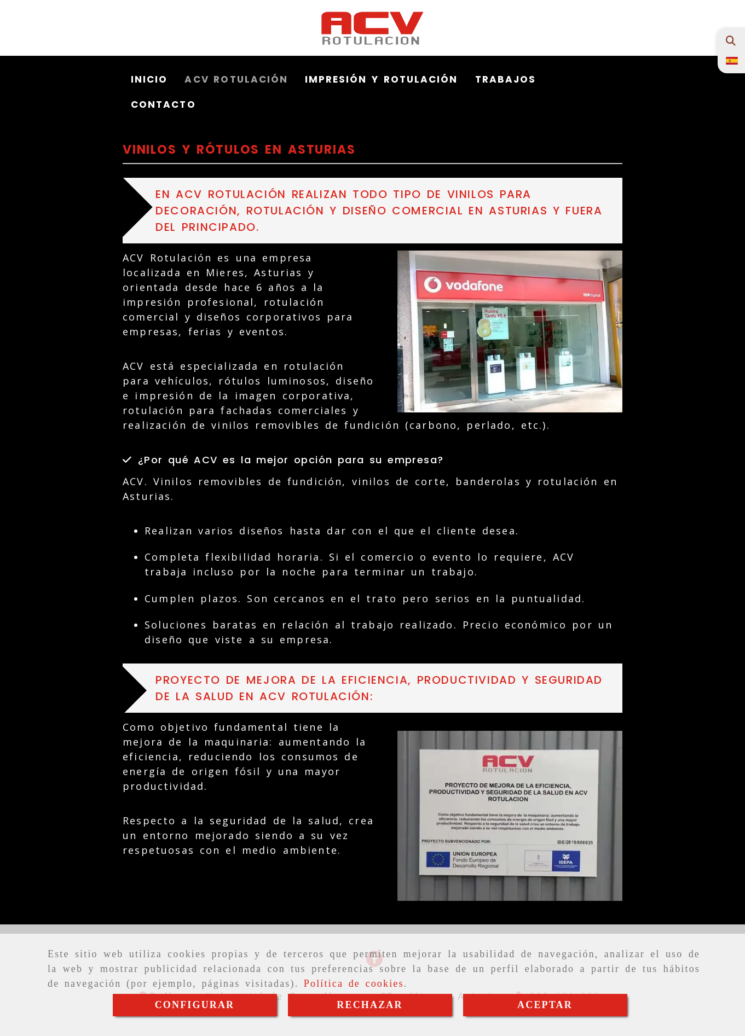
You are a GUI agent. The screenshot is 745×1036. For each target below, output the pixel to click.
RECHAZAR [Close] (369, 1004)
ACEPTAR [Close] (545, 1004)
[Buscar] (730, 40)
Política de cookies (354, 983)
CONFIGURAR (195, 1004)
